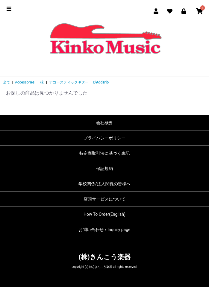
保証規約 (104, 168)
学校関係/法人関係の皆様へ (104, 183)
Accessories (25, 82)
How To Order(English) (104, 214)
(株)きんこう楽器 (104, 257)
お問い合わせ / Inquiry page (104, 229)
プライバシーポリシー (104, 138)
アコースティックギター (69, 82)
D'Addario (101, 82)
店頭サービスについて (104, 199)
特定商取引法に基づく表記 (104, 153)
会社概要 (104, 122)
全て (6, 82)
